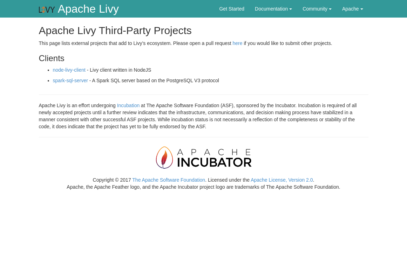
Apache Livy (78, 8)
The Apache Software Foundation (168, 180)
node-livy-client (69, 70)
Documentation (273, 9)
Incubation (128, 105)
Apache (352, 9)
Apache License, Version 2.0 (282, 180)
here (238, 43)
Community (317, 9)
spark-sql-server (70, 80)
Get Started (231, 9)
